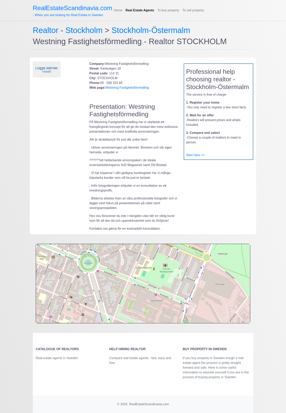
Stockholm (84, 30)
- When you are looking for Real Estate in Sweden (72, 10)
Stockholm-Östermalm (151, 30)
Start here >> (195, 155)
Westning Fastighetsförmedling (127, 87)
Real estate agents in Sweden (57, 358)
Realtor (47, 30)
